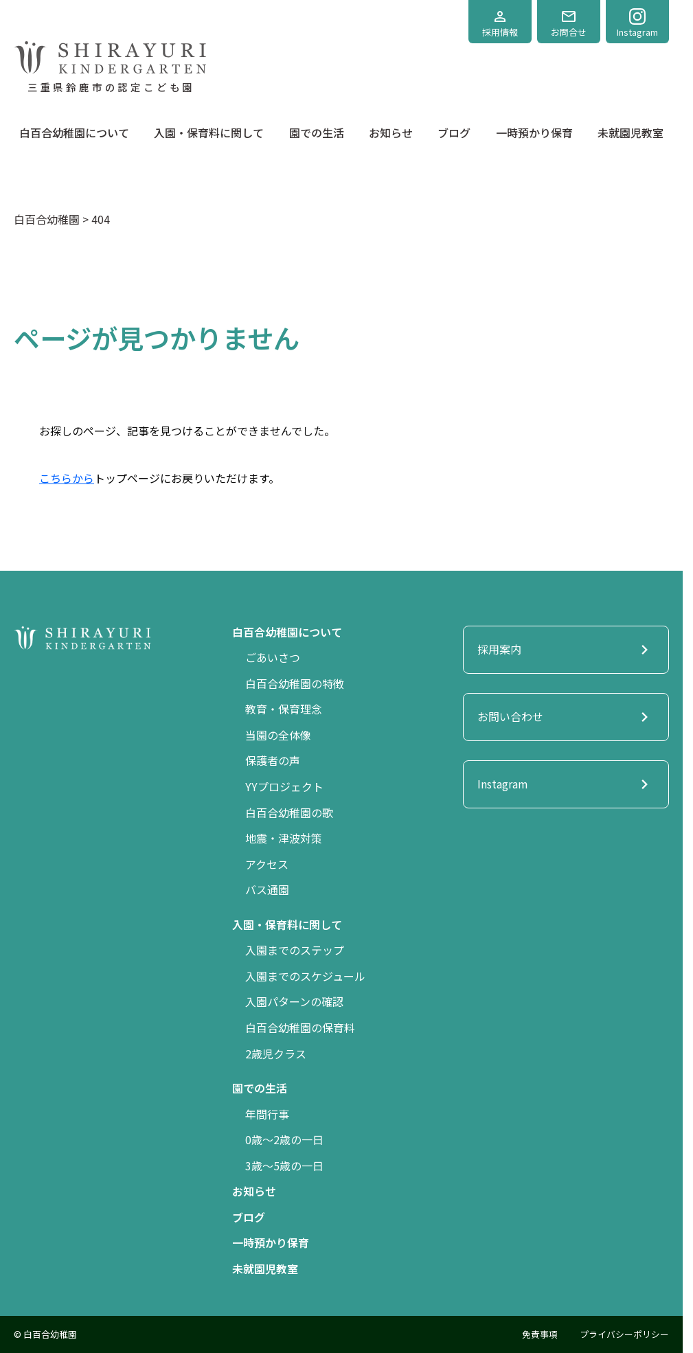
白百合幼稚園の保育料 (300, 1027)
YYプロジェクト (284, 786)
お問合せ (569, 23)
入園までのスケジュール (305, 976)
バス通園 (267, 889)
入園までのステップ (294, 950)
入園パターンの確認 (294, 1001)
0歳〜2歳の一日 (284, 1139)
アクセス (266, 864)
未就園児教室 (630, 132)
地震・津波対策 (283, 838)
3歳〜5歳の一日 (284, 1165)
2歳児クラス (275, 1053)
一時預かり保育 (534, 132)
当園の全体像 (278, 735)
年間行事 (267, 1114)
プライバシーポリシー (624, 1334)
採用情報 (500, 23)
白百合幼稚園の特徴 (294, 683)
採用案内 (566, 649)
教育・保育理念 (283, 709)
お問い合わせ (566, 717)
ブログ (454, 132)
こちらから (66, 478)
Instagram (637, 23)
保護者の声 (272, 760)
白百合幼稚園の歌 (289, 812)
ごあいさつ (272, 657)
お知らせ (391, 132)
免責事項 (540, 1334)
